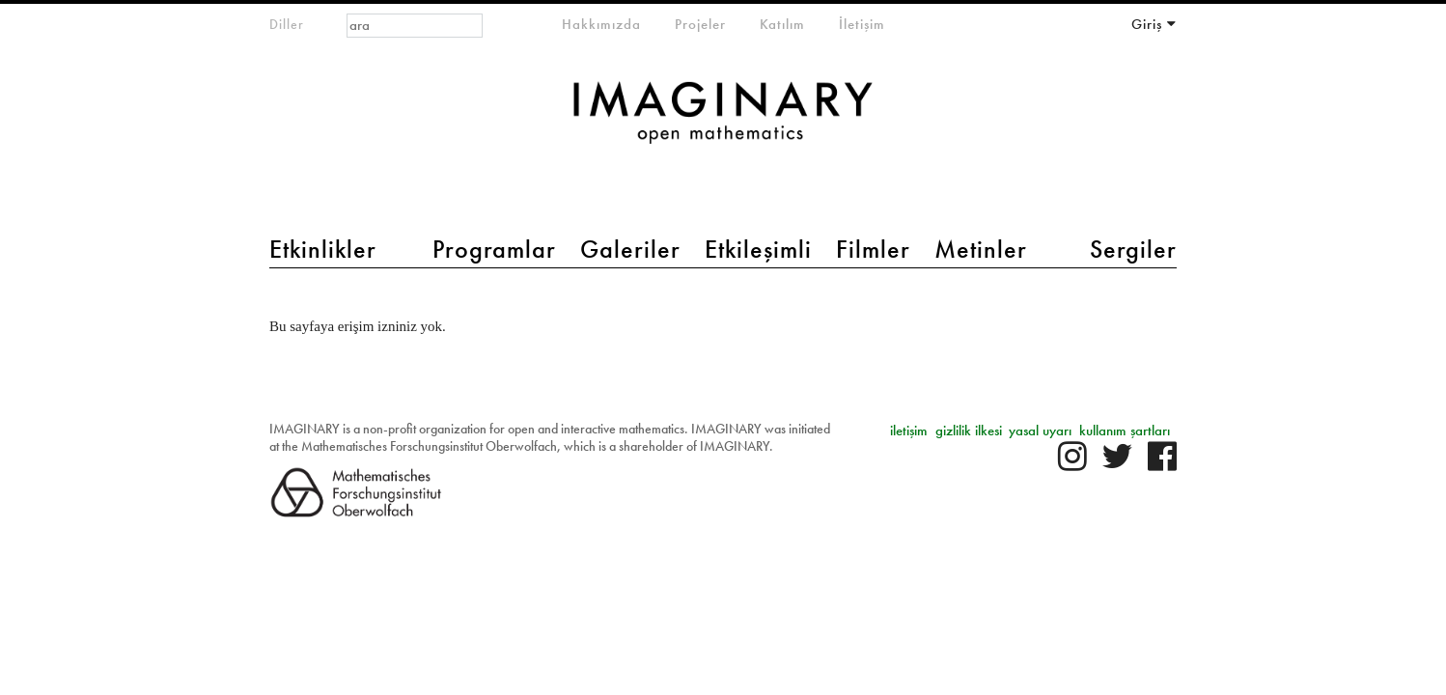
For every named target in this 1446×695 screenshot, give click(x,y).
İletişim (862, 24)
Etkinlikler (322, 249)
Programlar (494, 249)
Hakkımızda (601, 24)
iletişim (909, 430)
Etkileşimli (758, 249)
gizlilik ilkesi (968, 430)
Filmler (873, 249)
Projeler (700, 24)
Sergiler (1133, 249)
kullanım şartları (1124, 430)
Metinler (980, 249)
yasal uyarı (1040, 430)
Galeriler (630, 249)
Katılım (782, 24)
